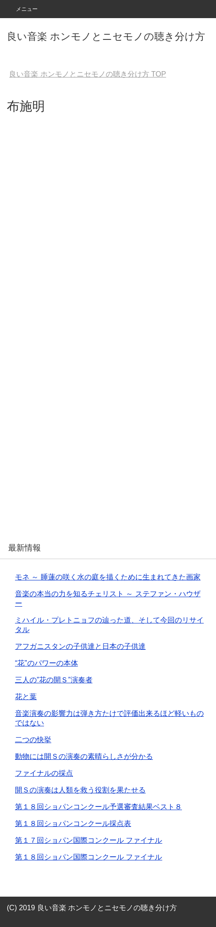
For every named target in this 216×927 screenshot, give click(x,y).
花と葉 (26, 696)
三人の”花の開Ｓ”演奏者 (54, 680)
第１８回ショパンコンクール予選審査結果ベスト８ (98, 807)
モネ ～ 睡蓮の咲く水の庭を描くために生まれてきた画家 (108, 577)
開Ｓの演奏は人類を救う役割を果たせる (80, 790)
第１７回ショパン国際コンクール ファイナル (88, 840)
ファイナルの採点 (44, 773)
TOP (87, 74)
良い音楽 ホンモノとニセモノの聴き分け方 (106, 36)
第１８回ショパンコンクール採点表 (73, 823)
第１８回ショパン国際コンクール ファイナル (88, 857)
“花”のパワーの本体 (46, 663)
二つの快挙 (33, 740)
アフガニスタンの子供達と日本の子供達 (80, 646)
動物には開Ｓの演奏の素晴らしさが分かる (84, 756)
